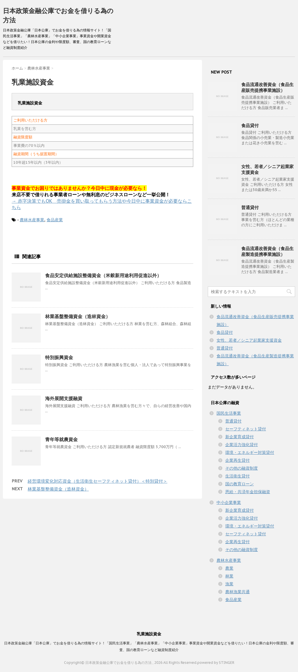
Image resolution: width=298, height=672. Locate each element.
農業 (229, 568)
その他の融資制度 (241, 468)
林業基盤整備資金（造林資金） (77, 316)
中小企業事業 (229, 502)
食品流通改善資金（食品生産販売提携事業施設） (267, 87)
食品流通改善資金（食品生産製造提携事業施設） (267, 251)
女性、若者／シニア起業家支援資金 (249, 340)
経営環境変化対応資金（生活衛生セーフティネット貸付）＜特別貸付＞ (97, 481)
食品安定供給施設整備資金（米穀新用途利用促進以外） (103, 275)
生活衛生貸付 (237, 476)
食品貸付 (250, 125)
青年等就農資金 (61, 439)
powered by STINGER (215, 662)
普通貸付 (250, 207)
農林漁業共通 (237, 591)
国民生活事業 (229, 413)
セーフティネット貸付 (245, 429)
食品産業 (55, 219)
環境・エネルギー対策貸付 (249, 452)
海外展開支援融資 (63, 398)
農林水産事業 (32, 219)
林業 (229, 576)
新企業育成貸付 (239, 436)
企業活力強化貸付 (241, 444)
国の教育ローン (239, 483)
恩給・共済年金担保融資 (247, 491)
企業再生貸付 (237, 460)
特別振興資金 (59, 357)
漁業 (229, 584)
